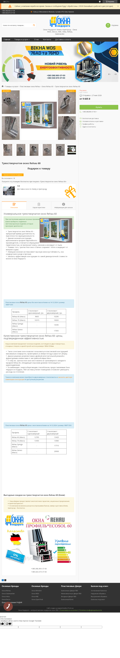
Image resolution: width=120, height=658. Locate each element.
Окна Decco (6, 599)
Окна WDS (35, 593)
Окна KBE (35, 596)
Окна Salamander (8, 593)
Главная (7, 39)
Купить (99, 107)
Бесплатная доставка (90, 118)
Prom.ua (70, 608)
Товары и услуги (21, 39)
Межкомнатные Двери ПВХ (71, 593)
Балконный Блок (67, 599)
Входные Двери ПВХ (68, 596)
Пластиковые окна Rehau (30, 86)
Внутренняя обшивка (99, 596)
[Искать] (34, 25)
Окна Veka (6, 596)
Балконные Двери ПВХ (69, 591)
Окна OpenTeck (37, 599)
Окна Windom (37, 591)
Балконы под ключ (98, 599)
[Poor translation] (8, 624)
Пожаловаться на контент (69, 610)
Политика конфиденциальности (90, 610)
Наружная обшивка (98, 593)
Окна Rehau (6, 591)
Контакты (47, 39)
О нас (36, 39)
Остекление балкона (99, 591)
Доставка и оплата (63, 39)
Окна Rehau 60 (47, 86)
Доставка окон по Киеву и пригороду (32, 189)
